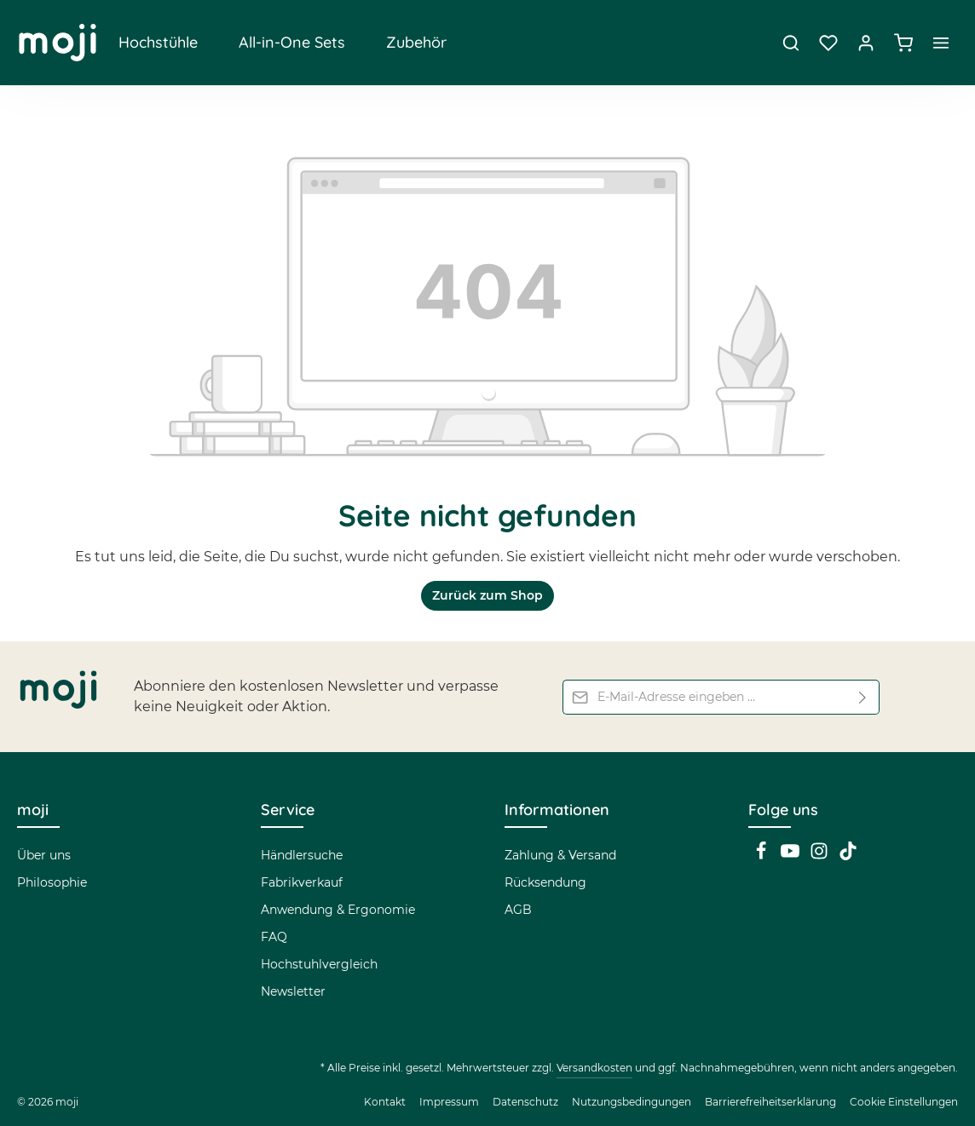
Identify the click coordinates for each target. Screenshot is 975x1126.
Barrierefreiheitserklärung (770, 1101)
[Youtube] (792, 856)
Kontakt (385, 1101)
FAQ (274, 937)
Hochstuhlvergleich (319, 964)
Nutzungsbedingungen (631, 1101)
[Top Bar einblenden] (941, 43)
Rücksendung (545, 882)
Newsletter (293, 991)
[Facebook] (763, 856)
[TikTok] (848, 856)
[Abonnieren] (863, 697)
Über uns (44, 855)
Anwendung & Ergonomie (338, 909)
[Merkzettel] (828, 43)
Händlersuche (302, 855)
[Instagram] (821, 856)
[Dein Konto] (866, 43)
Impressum (449, 1101)
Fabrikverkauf (302, 882)
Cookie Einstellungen (904, 1101)
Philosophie (52, 882)
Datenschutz (525, 1101)
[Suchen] (791, 43)
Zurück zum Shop (487, 595)
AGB (518, 909)
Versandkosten (594, 1067)
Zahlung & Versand (560, 855)
